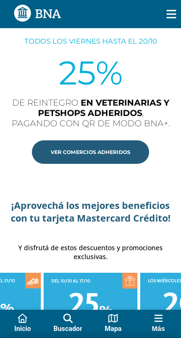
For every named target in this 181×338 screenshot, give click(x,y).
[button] (90, 152)
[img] (171, 14)
